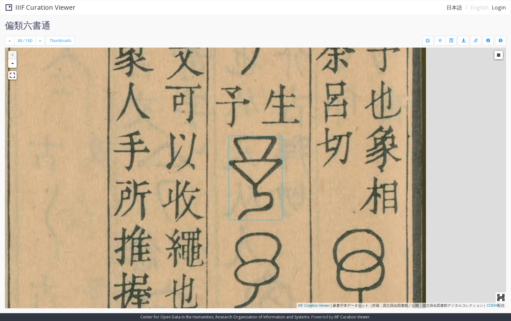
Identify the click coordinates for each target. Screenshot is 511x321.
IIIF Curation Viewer (41, 7)
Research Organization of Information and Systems (262, 317)
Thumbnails (60, 40)
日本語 (454, 7)
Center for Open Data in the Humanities (176, 317)
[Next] (40, 41)
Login (499, 7)
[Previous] (9, 41)
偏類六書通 (28, 25)
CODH (492, 305)
